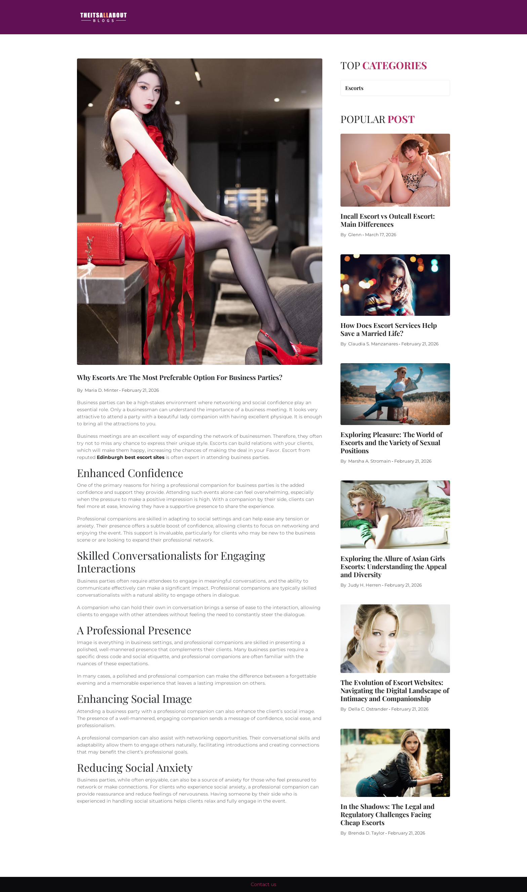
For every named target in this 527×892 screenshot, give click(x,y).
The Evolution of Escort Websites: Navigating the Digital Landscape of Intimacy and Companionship (394, 690)
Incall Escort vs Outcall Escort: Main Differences (387, 219)
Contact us (263, 884)
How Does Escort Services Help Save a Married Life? (388, 329)
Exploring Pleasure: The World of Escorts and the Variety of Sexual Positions (391, 442)
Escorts (354, 87)
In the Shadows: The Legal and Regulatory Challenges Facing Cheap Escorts (387, 814)
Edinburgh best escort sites (130, 457)
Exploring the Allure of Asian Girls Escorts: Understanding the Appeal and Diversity (393, 566)
